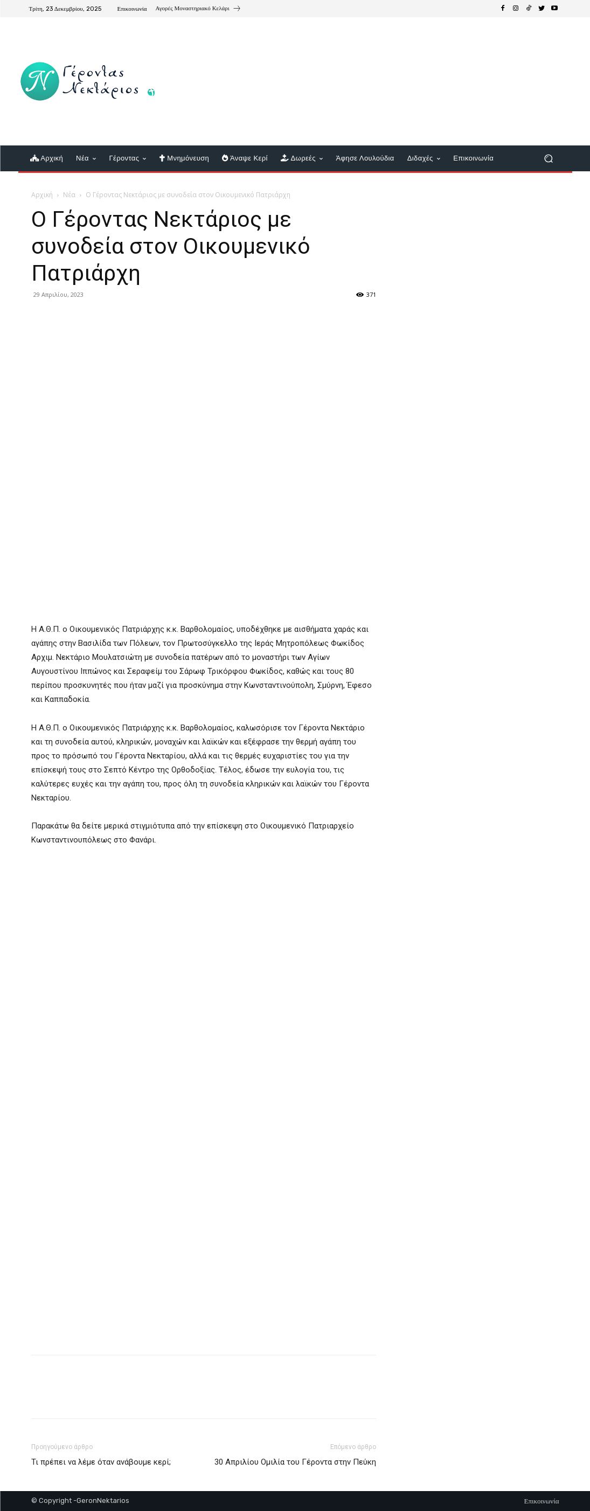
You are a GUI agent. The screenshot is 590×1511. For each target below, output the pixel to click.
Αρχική (42, 194)
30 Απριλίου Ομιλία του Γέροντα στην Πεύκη (295, 1462)
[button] (548, 158)
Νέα (69, 194)
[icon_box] (198, 10)
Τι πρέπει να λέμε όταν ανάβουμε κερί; (101, 1462)
